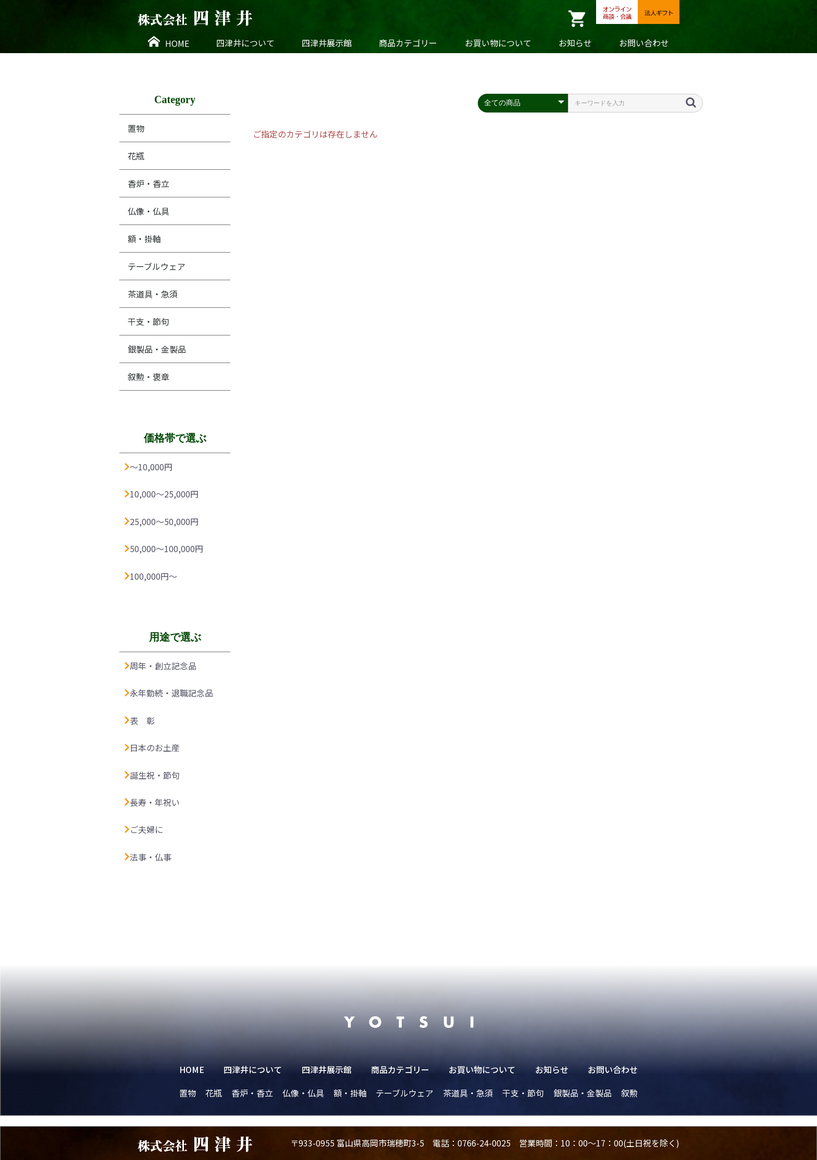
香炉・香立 (148, 183)
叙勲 (629, 1093)
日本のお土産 (152, 747)
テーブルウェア (156, 266)
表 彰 (140, 720)
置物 (136, 128)
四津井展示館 (327, 42)
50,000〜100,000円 (164, 548)
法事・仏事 (148, 857)
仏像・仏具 (148, 211)
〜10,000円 (148, 466)
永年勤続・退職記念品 (169, 693)
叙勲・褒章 (148, 376)
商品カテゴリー (408, 42)
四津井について (245, 42)
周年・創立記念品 (160, 665)
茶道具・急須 (153, 294)
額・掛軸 (144, 238)
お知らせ (575, 42)
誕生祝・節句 (152, 775)
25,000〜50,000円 (162, 521)
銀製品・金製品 (157, 349)
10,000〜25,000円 (162, 494)
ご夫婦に (144, 829)
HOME (168, 42)
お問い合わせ (644, 42)
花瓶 (136, 155)
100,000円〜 (151, 576)
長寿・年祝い (152, 802)
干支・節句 (148, 321)
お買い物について (498, 42)
